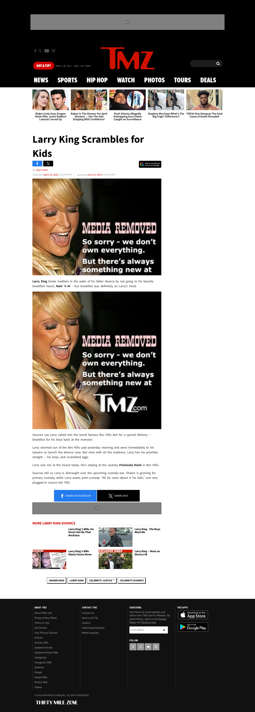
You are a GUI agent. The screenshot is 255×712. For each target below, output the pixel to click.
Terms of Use (41, 622)
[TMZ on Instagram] (53, 50)
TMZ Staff (42, 170)
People (38, 672)
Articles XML (41, 642)
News (41, 80)
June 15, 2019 (94, 174)
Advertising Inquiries (93, 627)
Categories (40, 657)
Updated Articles (43, 647)
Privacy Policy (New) (45, 618)
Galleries (39, 667)
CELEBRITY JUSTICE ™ (101, 580)
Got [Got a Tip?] (43, 66)
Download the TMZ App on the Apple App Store (193, 615)
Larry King (76, 580)
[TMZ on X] (40, 50)
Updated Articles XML (46, 652)
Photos (154, 80)
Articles (38, 637)
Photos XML (41, 682)
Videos (38, 687)
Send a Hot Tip (90, 618)
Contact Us (88, 613)
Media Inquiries (90, 632)
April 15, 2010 (51, 174)
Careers (86, 622)
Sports (67, 80)
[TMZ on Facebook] (35, 50)
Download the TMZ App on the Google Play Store (193, 627)
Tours (182, 80)
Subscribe (164, 629)
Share (75, 496)
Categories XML (43, 662)
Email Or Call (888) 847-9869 (73, 66)
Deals (208, 80)
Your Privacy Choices (46, 632)
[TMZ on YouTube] (148, 646)
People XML (41, 677)
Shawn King (56, 580)
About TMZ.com (43, 613)
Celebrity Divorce (131, 580)
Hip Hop (97, 80)
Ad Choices (40, 627)
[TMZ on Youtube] (46, 50)
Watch (126, 80)
